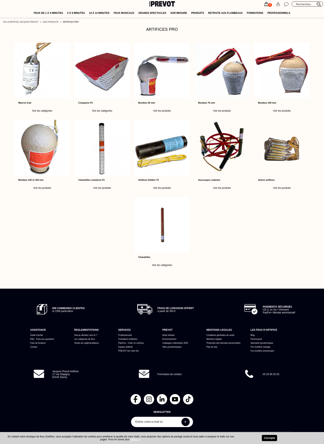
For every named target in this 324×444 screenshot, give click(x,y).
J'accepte (269, 438)
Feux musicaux (124, 13)
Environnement (169, 339)
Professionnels (278, 13)
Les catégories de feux (84, 339)
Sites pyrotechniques (172, 347)
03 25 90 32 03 (271, 374)
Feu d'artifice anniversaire (262, 351)
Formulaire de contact (169, 374)
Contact (33, 347)
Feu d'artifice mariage (260, 347)
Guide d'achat (36, 335)
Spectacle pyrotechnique (261, 343)
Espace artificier (125, 347)
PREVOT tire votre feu (128, 351)
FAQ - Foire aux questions (42, 339)
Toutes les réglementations (86, 343)
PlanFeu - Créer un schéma (131, 343)
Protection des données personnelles (223, 343)
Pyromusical (256, 339)
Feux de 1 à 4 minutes (48, 13)
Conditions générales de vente (220, 335)
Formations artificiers (127, 339)
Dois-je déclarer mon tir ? (85, 335)
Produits (197, 13)
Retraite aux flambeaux (225, 13)
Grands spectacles (152, 13)
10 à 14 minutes (99, 13)
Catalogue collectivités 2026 (175, 343)
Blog (252, 335)
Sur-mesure (178, 13)
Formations (255, 13)
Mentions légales (214, 339)
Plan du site (211, 347)
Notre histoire (168, 335)
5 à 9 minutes (76, 13)
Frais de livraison (38, 343)
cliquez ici (135, 439)
